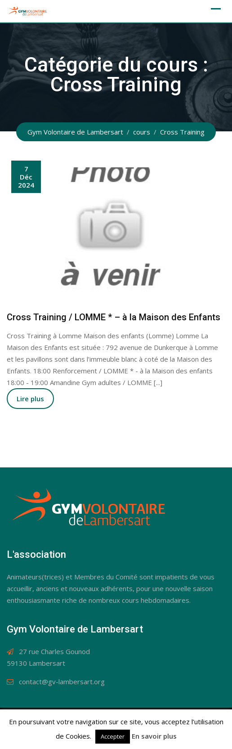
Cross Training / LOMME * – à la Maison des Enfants (113, 317)
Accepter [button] (113, 736)
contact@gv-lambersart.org (62, 681)
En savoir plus (154, 735)
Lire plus (30, 398)
